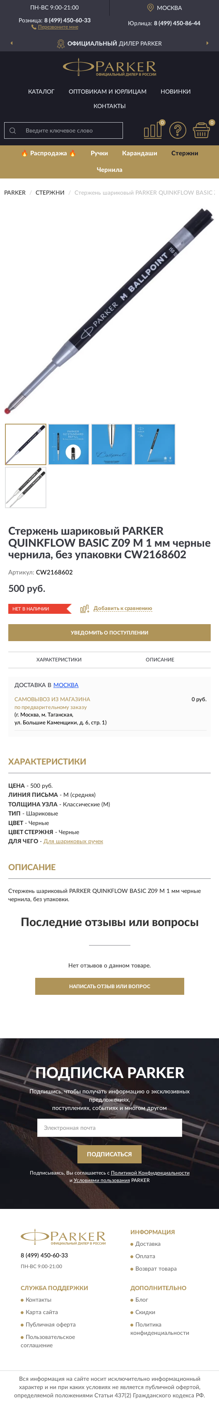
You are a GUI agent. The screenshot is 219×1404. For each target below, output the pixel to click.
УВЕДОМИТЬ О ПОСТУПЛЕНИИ (109, 632)
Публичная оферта (51, 1325)
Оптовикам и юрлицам (108, 92)
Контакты (110, 106)
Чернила (110, 170)
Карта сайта (42, 1313)
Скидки (145, 1313)
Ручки (99, 153)
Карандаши (139, 153)
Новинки (176, 92)
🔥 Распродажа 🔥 (49, 153)
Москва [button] (66, 685)
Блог (141, 1300)
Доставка (148, 1244)
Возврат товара (156, 1269)
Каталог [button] (41, 92)
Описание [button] (160, 659)
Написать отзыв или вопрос (109, 986)
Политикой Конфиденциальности (150, 1172)
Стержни (184, 153)
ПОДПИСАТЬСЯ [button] (109, 1155)
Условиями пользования (102, 1180)
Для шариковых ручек (73, 841)
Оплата (145, 1257)
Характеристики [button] (59, 659)
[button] (54, 26)
